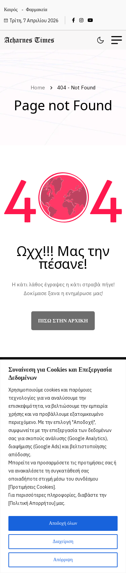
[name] (75, 20)
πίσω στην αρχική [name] (63, 320)
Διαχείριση (63, 541)
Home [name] (39, 87)
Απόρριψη (63, 559)
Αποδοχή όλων (63, 523)
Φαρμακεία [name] (36, 9)
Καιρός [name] (10, 9)
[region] (63, 466)
